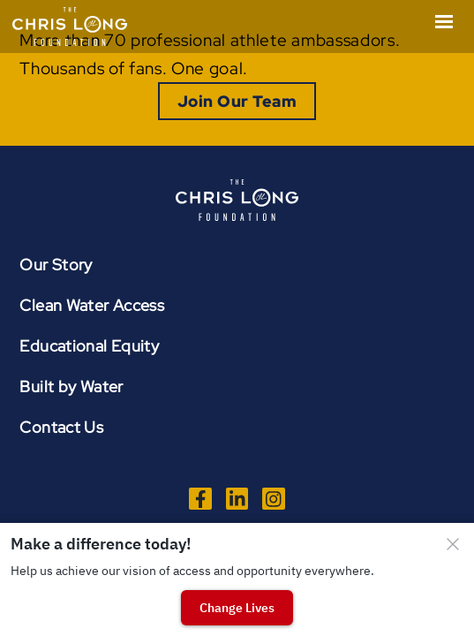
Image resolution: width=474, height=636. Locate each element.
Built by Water (71, 386)
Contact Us (61, 427)
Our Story (55, 264)
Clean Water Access (91, 305)
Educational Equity (89, 346)
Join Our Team (237, 101)
